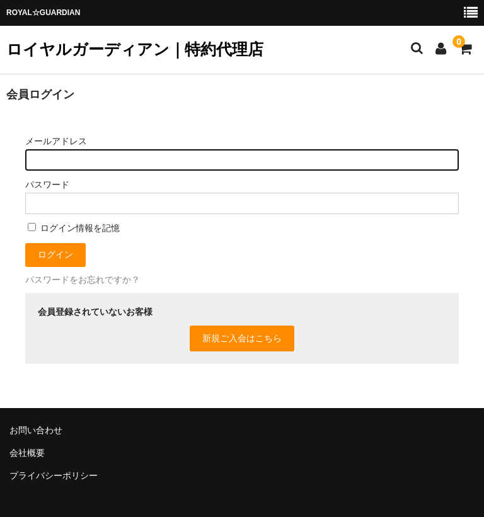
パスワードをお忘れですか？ (82, 280)
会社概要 (27, 453)
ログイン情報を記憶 (74, 228)
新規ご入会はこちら (242, 338)
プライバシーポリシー (53, 475)
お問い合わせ (35, 430)
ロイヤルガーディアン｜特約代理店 (134, 49)
